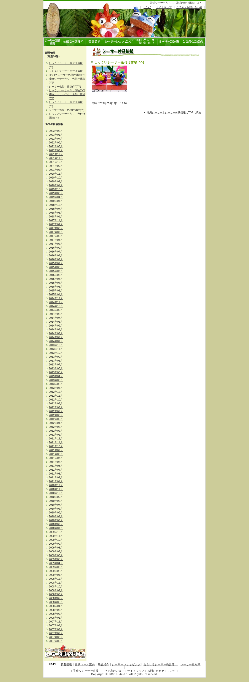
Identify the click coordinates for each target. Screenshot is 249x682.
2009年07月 (56, 551)
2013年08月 (56, 360)
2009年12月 (56, 532)
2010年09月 (56, 497)
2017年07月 (56, 232)
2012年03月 (56, 426)
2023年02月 (56, 130)
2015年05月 (56, 278)
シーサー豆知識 (190, 664)
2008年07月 (56, 598)
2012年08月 (56, 407)
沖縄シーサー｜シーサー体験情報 (166, 112)
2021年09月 (56, 165)
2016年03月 (56, 259)
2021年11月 (56, 158)
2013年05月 (56, 372)
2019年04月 (56, 197)
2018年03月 (56, 212)
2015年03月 (56, 286)
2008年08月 (56, 594)
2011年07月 (56, 458)
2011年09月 (56, 450)
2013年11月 (56, 349)
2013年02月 (56, 384)
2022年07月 (56, 138)
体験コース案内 (85, 664)
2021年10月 (56, 162)
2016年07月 (56, 251)
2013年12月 (56, 345)
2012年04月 (56, 423)
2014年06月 (56, 321)
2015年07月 (56, 271)
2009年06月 (56, 555)
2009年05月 (56, 559)
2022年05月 (56, 146)
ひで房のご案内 (114, 670)
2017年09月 (56, 224)
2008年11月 (56, 582)
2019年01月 (56, 201)
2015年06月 (56, 275)
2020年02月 (56, 181)
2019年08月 (56, 193)
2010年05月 (56, 512)
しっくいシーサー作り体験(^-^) (67, 90)
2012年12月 (56, 391)
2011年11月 (56, 442)
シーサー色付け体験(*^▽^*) (65, 86)
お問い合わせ (155, 670)
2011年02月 (56, 477)
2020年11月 (56, 173)
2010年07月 (56, 504)
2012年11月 (56, 395)
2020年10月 (56, 177)
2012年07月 (56, 411)
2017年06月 (56, 236)
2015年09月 (56, 263)
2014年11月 (56, 302)
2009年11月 (56, 535)
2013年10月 (56, 352)
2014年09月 (56, 310)
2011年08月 (56, 454)
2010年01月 (56, 528)
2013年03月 (56, 380)
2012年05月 (56, 419)
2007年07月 (56, 633)
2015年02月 (56, 290)
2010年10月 (56, 493)
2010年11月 (56, 489)
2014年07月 (56, 317)
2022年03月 (56, 150)
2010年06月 (56, 508)
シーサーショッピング (126, 664)
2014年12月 (56, 298)
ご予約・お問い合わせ (189, 7)
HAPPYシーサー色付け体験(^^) (67, 74)
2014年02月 (56, 337)
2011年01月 (56, 481)
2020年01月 (56, 185)
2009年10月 (56, 539)
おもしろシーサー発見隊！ (161, 664)
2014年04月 (56, 329)
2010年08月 (56, 500)
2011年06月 (56, 461)
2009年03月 (56, 567)
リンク (171, 670)
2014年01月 (56, 341)
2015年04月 (56, 282)
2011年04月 (56, 469)
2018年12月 (56, 204)
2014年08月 (56, 313)
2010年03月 (56, 520)
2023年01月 (56, 134)
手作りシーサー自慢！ (87, 670)
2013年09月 (56, 356)
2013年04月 (56, 376)
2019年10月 (56, 189)
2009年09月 (56, 543)
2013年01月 (56, 387)
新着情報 (66, 664)
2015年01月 (56, 294)
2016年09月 (56, 247)
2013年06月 (56, 368)
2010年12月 (56, 485)
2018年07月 (56, 208)
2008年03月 (56, 609)
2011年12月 (56, 438)
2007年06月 (56, 637)
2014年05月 (56, 325)
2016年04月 (56, 255)
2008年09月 (56, 590)
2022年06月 (56, 142)
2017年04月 (56, 239)
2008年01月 (56, 617)
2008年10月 (56, 586)
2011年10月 (56, 446)
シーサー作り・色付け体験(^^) (66, 109)
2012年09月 (56, 403)
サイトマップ (164, 7)
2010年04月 (56, 516)
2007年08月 (56, 629)
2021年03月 (56, 169)
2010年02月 (56, 524)
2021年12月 (56, 154)
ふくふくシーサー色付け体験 (66, 70)
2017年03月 (56, 243)
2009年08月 (56, 547)
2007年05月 (56, 641)
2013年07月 (56, 364)
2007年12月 (56, 621)
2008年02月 (56, 613)
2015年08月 (56, 267)
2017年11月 (56, 220)
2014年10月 (56, 306)
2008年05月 (56, 602)
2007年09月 (56, 625)
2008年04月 (56, 606)
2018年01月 (56, 216)
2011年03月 (56, 473)
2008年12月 (56, 578)
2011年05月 (56, 465)
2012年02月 (56, 430)
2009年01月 (56, 574)
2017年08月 (56, 228)
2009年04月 (56, 563)
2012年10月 (56, 399)
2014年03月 (56, 333)
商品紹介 (103, 664)
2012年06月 (56, 415)
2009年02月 (56, 571)
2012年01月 (56, 434)
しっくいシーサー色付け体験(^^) (119, 62)
